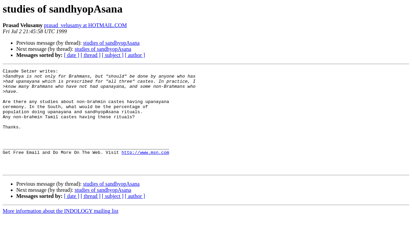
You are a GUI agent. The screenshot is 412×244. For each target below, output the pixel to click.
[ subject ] (113, 55)
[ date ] (71, 55)
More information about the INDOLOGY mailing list (60, 231)
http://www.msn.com (145, 169)
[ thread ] (91, 55)
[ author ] (135, 55)
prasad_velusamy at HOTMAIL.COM (85, 25)
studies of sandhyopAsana (111, 43)
